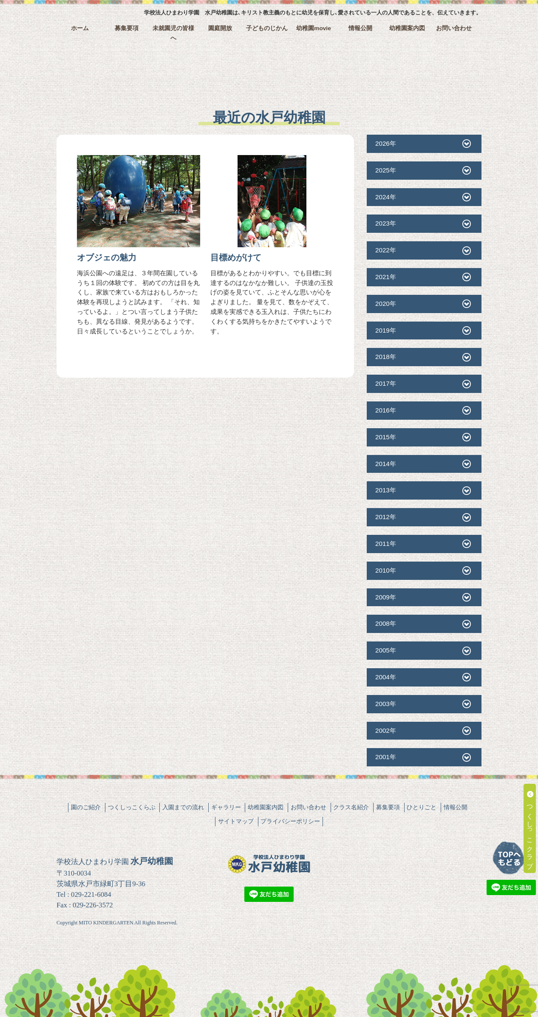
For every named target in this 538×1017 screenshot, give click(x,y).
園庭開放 (220, 28)
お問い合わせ (454, 28)
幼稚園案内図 (407, 28)
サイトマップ (236, 821)
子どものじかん (267, 28)
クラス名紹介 (351, 807)
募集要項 (127, 28)
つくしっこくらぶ (132, 807)
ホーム (80, 28)
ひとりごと (421, 807)
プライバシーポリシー (290, 821)
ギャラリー (226, 807)
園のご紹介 (86, 807)
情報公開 (360, 28)
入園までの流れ (183, 807)
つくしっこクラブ (530, 828)
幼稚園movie (313, 28)
